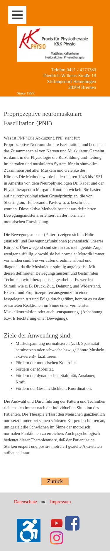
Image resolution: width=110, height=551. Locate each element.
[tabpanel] (55, 285)
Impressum (60, 501)
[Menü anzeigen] (17, 15)
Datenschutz (26, 501)
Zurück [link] (55, 481)
